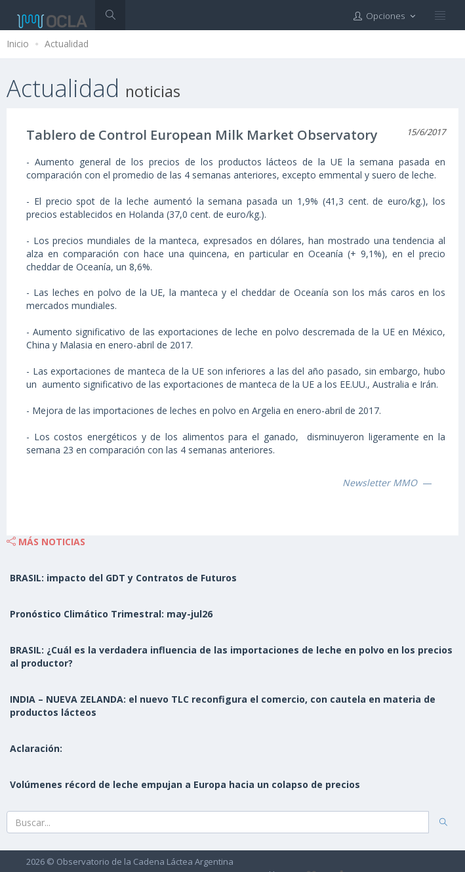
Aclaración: (36, 748)
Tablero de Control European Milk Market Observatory (202, 135)
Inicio (18, 43)
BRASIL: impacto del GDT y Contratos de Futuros (123, 577)
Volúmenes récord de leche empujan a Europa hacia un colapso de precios (185, 784)
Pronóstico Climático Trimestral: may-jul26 (111, 614)
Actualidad (67, 43)
